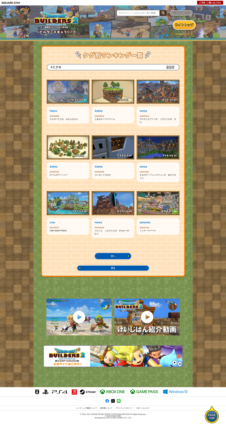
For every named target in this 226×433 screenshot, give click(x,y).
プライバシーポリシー (124, 420)
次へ (113, 261)
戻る (113, 275)
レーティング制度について (86, 420)
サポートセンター (143, 420)
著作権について (106, 420)
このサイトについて (183, 34)
